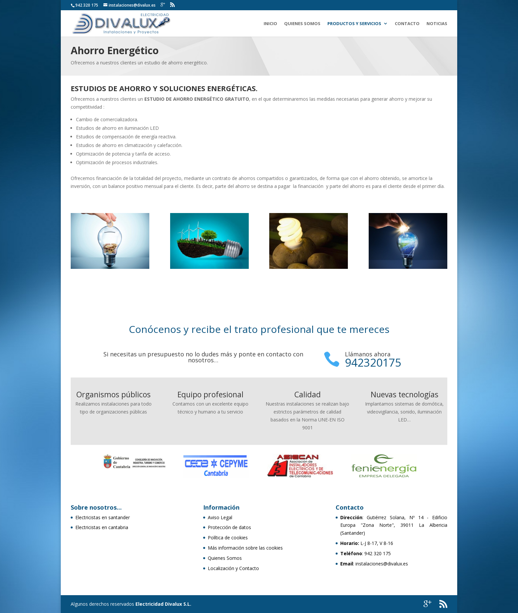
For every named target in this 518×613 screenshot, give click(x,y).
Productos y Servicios (354, 23)
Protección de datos (229, 527)
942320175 (373, 362)
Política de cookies (228, 537)
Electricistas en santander (102, 517)
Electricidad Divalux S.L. (163, 604)
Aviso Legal (220, 517)
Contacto (407, 23)
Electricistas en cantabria (101, 527)
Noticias (436, 23)
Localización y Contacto (233, 568)
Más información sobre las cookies (245, 548)
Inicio (270, 23)
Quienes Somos (302, 23)
